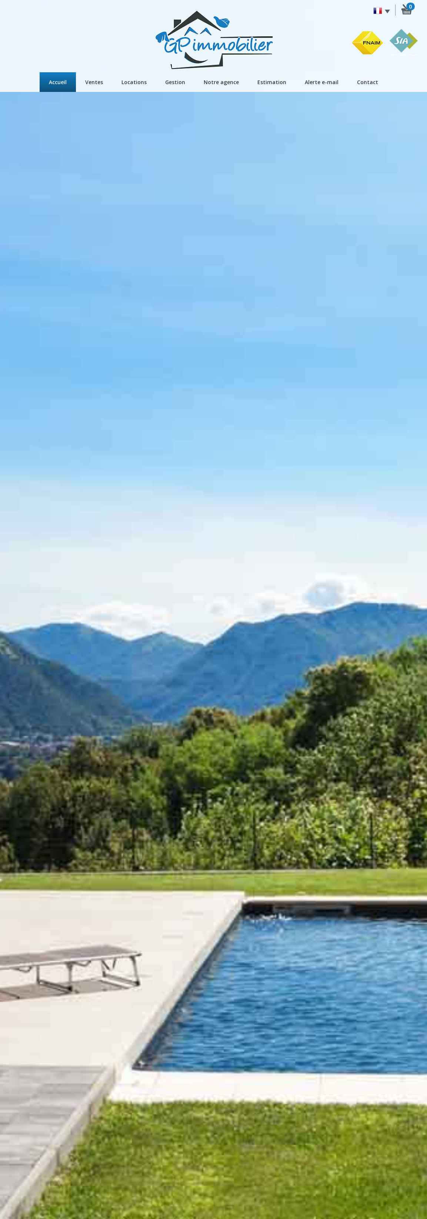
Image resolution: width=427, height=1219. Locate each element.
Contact (367, 82)
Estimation (271, 82)
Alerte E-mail (321, 82)
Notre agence (221, 82)
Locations (134, 82)
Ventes (94, 82)
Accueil (58, 82)
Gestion (175, 82)
